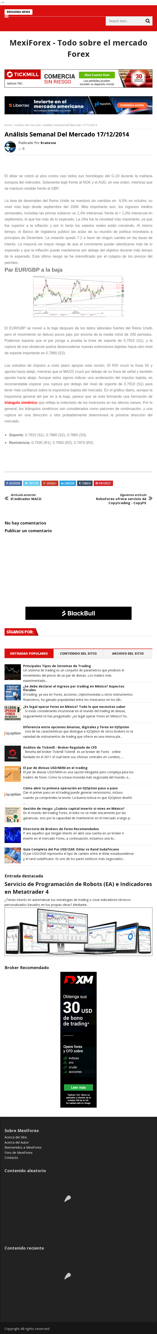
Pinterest (105, 483)
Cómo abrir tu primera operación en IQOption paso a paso (70, 788)
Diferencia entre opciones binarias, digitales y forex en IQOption (76, 727)
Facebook (14, 483)
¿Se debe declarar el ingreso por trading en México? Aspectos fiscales (73, 688)
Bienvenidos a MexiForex (23, 1147)
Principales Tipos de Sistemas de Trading (57, 666)
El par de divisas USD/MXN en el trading (55, 768)
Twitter (33, 483)
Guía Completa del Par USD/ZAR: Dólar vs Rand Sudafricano (71, 849)
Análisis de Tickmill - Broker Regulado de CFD (60, 748)
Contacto (11, 1157)
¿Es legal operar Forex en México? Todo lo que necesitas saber (74, 707)
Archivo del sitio (128, 653)
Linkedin (69, 483)
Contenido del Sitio (78, 653)
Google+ (51, 483)
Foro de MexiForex (18, 1152)
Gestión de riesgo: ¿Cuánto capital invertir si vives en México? (74, 809)
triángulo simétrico (21, 403)
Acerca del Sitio (16, 1137)
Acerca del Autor (17, 1142)
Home (8, 125)
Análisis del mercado (28, 125)
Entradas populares (29, 653)
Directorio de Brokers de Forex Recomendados (61, 829)
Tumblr (86, 483)
